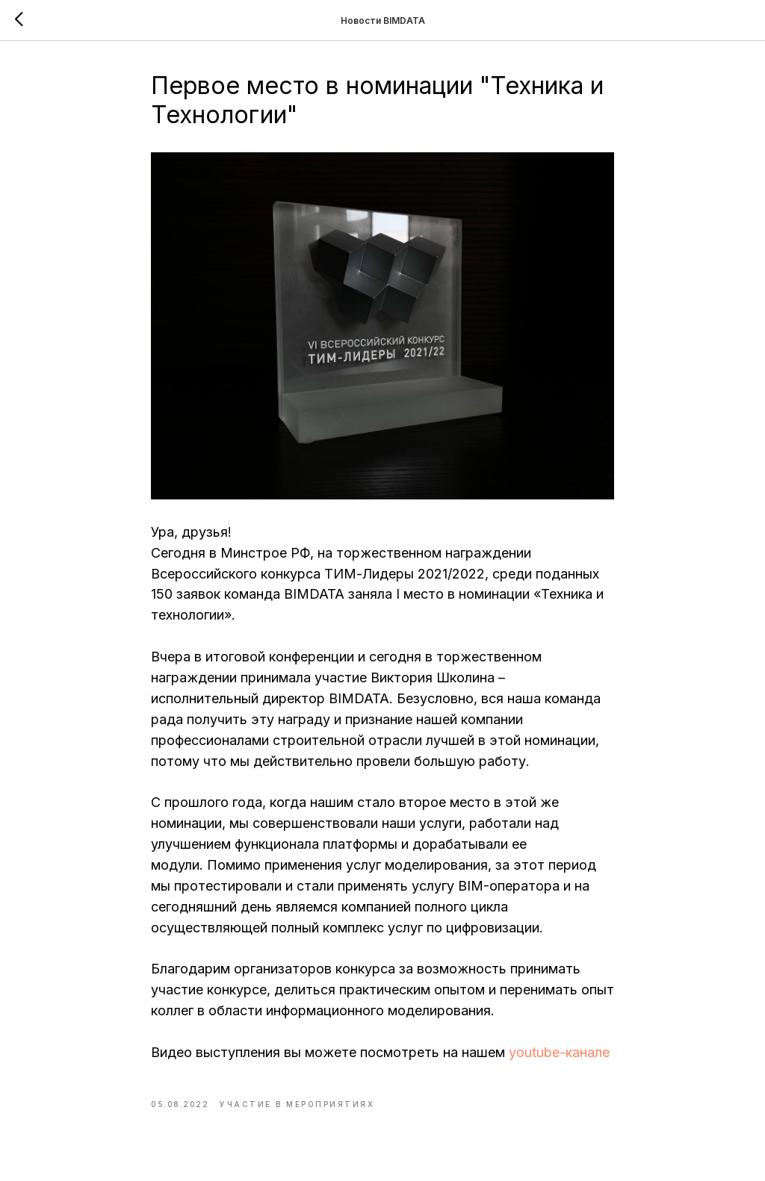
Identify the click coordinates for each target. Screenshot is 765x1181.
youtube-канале (559, 1052)
